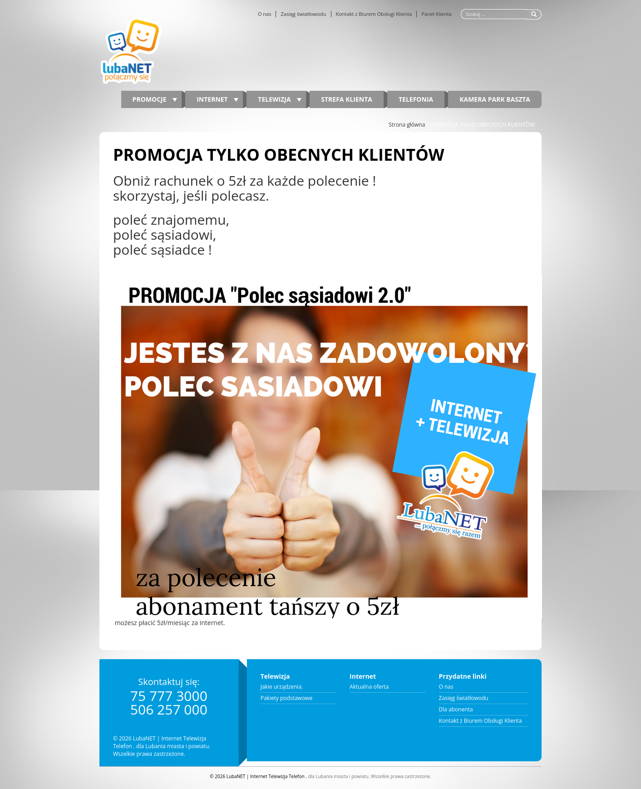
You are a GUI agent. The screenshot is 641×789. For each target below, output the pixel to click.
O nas (264, 14)
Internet (217, 99)
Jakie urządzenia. (282, 687)
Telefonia (416, 99)
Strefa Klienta (346, 99)
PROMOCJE (155, 99)
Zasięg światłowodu (303, 14)
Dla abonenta (456, 709)
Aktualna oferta (369, 687)
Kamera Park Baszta (494, 99)
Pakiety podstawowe (287, 698)
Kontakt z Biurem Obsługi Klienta (374, 14)
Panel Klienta (436, 14)
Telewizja (279, 99)
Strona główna (407, 124)
